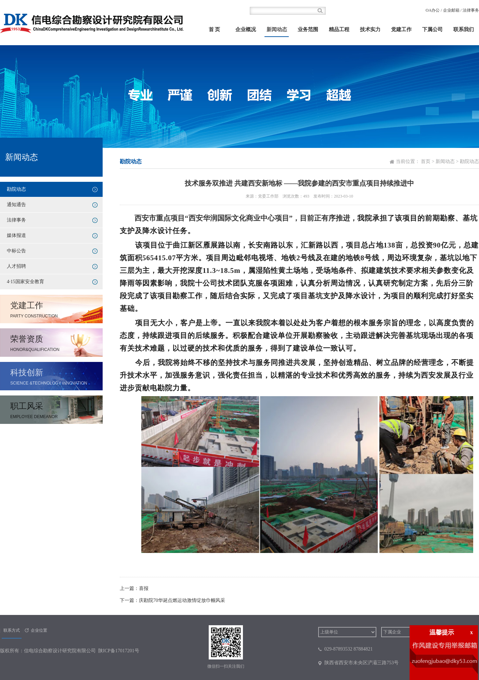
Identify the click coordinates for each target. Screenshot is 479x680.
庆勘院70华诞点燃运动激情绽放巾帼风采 (182, 600)
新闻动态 (277, 29)
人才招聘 (16, 266)
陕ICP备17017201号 (118, 650)
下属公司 (432, 29)
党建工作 (401, 29)
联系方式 (11, 630)
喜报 (143, 588)
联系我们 (463, 29)
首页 (425, 161)
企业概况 (245, 29)
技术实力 (370, 29)
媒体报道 (16, 235)
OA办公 (433, 10)
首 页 (214, 29)
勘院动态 (16, 189)
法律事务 (471, 10)
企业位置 (39, 630)
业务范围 (308, 29)
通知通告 (16, 204)
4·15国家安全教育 (25, 281)
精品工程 (339, 29)
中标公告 (16, 250)
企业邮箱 (451, 10)
